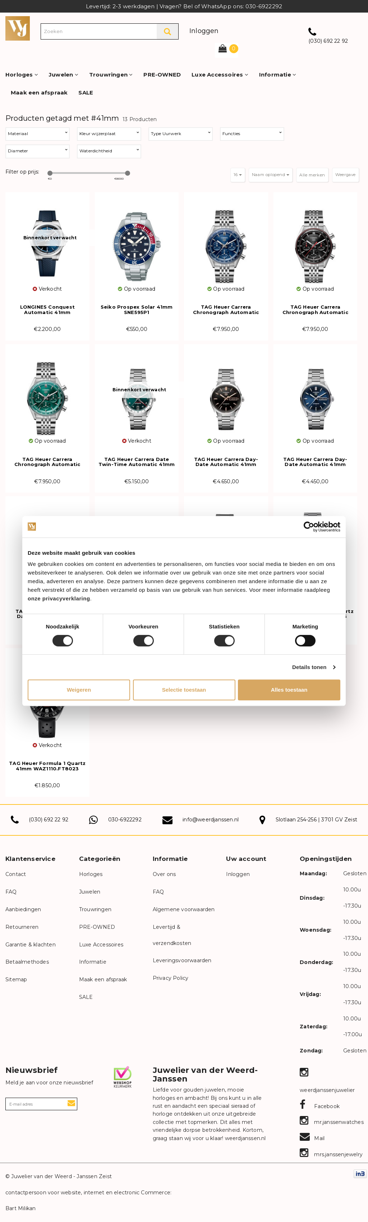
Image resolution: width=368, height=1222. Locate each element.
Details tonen (309, 667)
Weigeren (79, 690)
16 (238, 174)
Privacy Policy (171, 978)
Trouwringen (111, 74)
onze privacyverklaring (59, 598)
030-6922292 (125, 819)
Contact (15, 874)
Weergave (345, 174)
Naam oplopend (270, 174)
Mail (312, 1138)
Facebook (320, 1106)
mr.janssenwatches (332, 1122)
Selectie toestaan (184, 690)
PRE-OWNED (162, 74)
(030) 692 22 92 (328, 41)
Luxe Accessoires (220, 74)
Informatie (277, 74)
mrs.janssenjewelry (331, 1154)
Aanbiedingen (23, 909)
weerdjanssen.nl (244, 1138)
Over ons (164, 874)
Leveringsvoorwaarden (182, 960)
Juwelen (63, 74)
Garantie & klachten (30, 944)
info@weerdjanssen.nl (211, 819)
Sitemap (16, 979)
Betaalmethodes (27, 962)
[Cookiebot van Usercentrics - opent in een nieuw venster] (308, 526)
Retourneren (21, 927)
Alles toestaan (289, 690)
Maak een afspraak (39, 92)
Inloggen (204, 31)
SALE (85, 92)
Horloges (21, 74)
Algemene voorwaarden (184, 909)
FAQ (11, 892)
